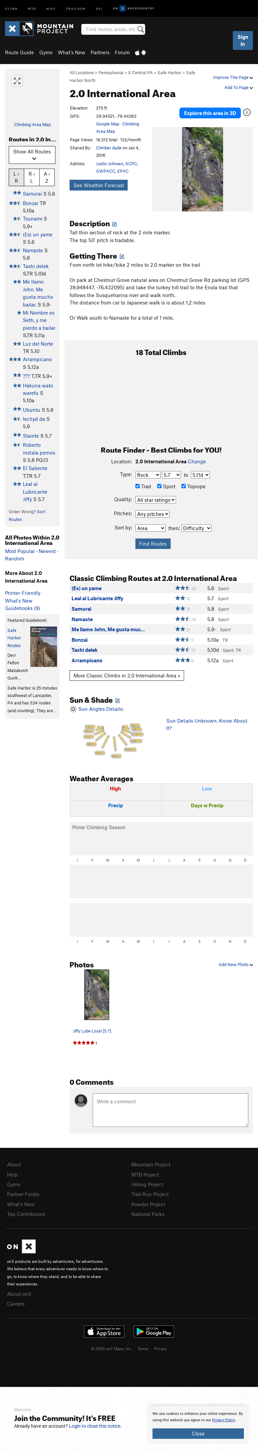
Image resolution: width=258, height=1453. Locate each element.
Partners (100, 52)
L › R (16, 177)
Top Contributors (26, 1214)
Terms (143, 1348)
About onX (19, 1294)
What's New (71, 52)
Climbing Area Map (32, 124)
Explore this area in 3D (210, 113)
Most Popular (20, 551)
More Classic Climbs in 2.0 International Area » (127, 675)
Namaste (33, 250)
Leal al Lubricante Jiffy (35, 491)
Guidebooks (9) (22, 608)
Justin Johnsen (109, 163)
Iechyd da (34, 419)
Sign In (243, 40)
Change (197, 461)
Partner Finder (23, 1194)
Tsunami (32, 218)
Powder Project (148, 1204)
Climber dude (109, 147)
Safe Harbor (169, 72)
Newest (47, 551)
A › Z (47, 177)
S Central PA (140, 72)
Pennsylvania (110, 72)
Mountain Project (150, 1164)
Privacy (160, 1348)
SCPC (131, 163)
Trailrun (76, 8)
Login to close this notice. (95, 1426)
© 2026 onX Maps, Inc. (111, 1348)
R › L (32, 177)
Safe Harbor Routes (14, 638)
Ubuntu (31, 410)
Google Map (107, 123)
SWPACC (105, 171)
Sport (166, 486)
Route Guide (19, 52)
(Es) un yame (37, 234)
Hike (51, 8)
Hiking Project (147, 1184)
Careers (16, 1304)
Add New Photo (236, 964)
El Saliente (35, 468)
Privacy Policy (223, 1420)
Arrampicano (37, 359)
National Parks (147, 1214)
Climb (11, 8)
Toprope (193, 486)
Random (14, 558)
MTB (32, 8)
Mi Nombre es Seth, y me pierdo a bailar (39, 320)
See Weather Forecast (99, 185)
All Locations (82, 72)
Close (198, 1433)
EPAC (123, 171)
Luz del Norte (38, 344)
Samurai (32, 194)
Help (12, 1174)
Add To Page (238, 87)
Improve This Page (233, 77)
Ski (99, 8)
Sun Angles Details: (113, 732)
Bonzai (30, 203)
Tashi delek (36, 266)
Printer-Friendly (22, 593)
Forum (122, 52)
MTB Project (145, 1174)
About (14, 1164)
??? (26, 376)
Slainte (31, 436)
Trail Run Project (150, 1194)
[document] (198, 1425)
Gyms (45, 52)
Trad (143, 486)
